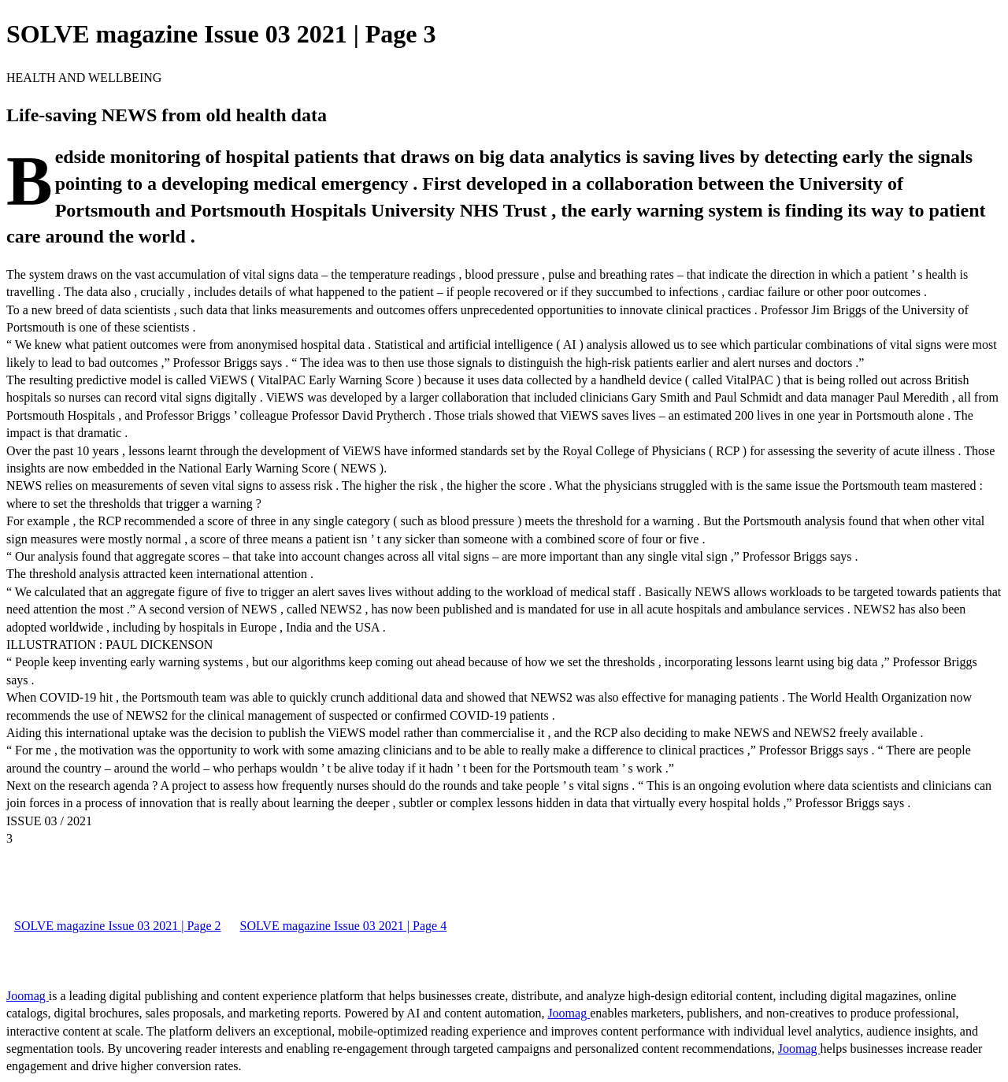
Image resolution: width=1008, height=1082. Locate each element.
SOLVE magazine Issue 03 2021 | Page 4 (343, 925)
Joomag (27, 995)
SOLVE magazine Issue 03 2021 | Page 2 (117, 925)
